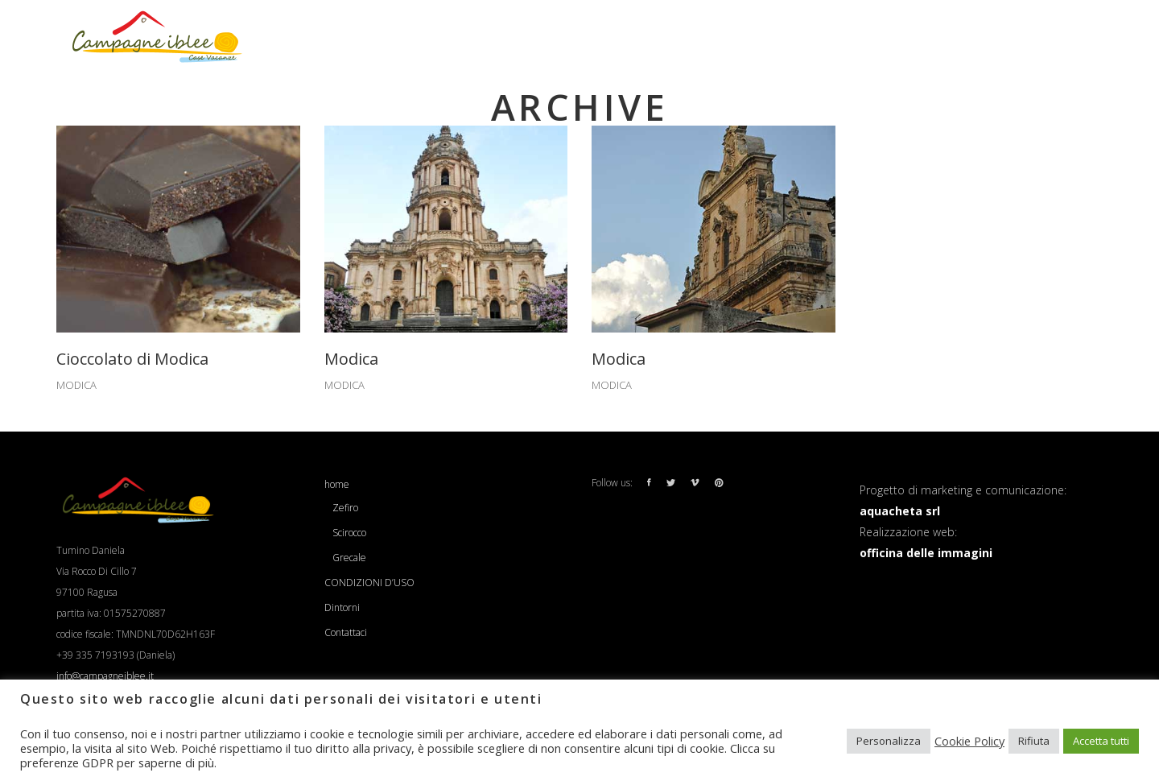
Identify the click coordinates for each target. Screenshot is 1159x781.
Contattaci (345, 632)
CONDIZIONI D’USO (369, 582)
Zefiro (345, 507)
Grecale (349, 557)
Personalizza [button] (888, 740)
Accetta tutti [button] (1101, 740)
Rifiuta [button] (1034, 740)
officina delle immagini (926, 552)
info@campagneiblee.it (105, 676)
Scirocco (349, 532)
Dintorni (342, 607)
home (336, 484)
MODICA (76, 385)
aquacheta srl (900, 511)
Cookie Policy (969, 740)
